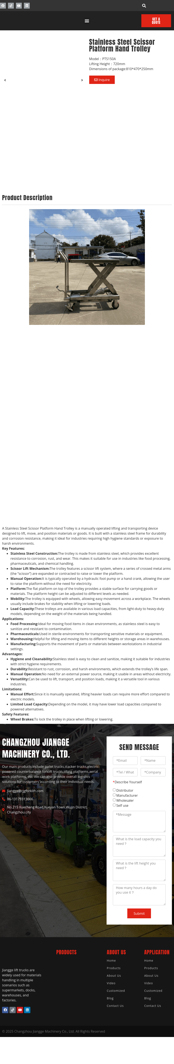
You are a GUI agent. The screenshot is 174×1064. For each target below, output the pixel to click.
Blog (110, 998)
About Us (114, 976)
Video (111, 983)
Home (111, 960)
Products (114, 968)
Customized (116, 991)
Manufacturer (127, 795)
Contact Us (115, 1006)
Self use (122, 805)
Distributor (124, 790)
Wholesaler (125, 800)
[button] (144, 5)
